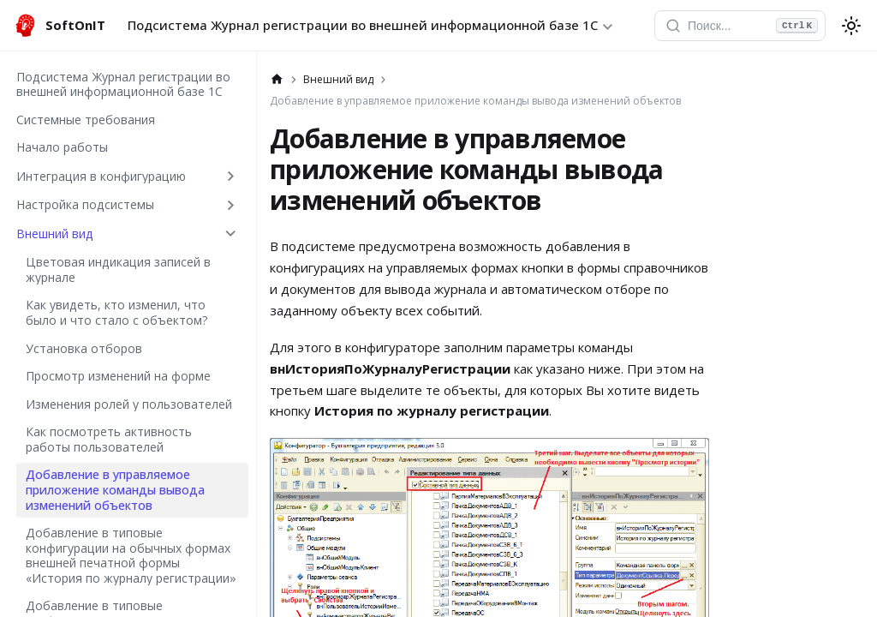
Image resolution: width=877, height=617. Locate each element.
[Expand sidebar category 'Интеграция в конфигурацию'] (230, 176)
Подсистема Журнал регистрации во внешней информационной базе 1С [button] (363, 24)
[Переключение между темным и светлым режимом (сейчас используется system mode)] (851, 26)
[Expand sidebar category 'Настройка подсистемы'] (230, 205)
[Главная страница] (277, 79)
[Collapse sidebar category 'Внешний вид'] (230, 234)
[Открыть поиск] (740, 25)
